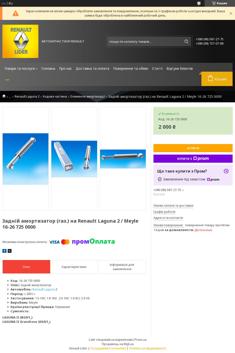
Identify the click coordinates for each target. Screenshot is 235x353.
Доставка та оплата (92, 68)
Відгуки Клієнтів (179, 68)
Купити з (193, 158)
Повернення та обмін (130, 68)
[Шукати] (186, 41)
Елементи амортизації (87, 96)
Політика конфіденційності (147, 348)
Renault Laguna (43, 289)
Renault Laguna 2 (27, 96)
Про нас (65, 68)
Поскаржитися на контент (108, 348)
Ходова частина (55, 96)
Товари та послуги (19, 68)
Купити (193, 148)
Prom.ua (141, 339)
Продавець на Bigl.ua (118, 344)
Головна (48, 68)
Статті (157, 68)
